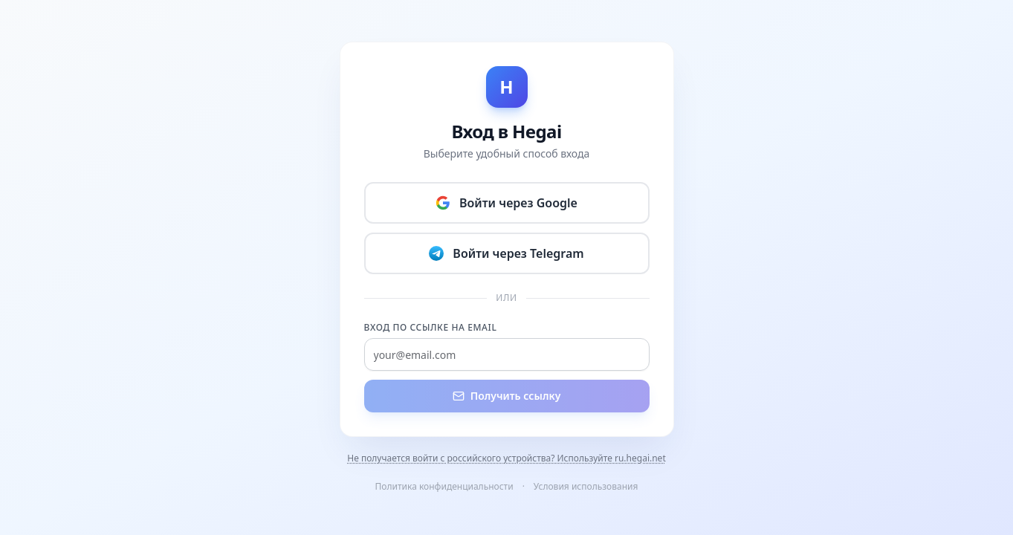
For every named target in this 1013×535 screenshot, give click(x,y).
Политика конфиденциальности (444, 486)
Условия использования (586, 486)
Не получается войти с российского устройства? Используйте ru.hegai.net (506, 458)
